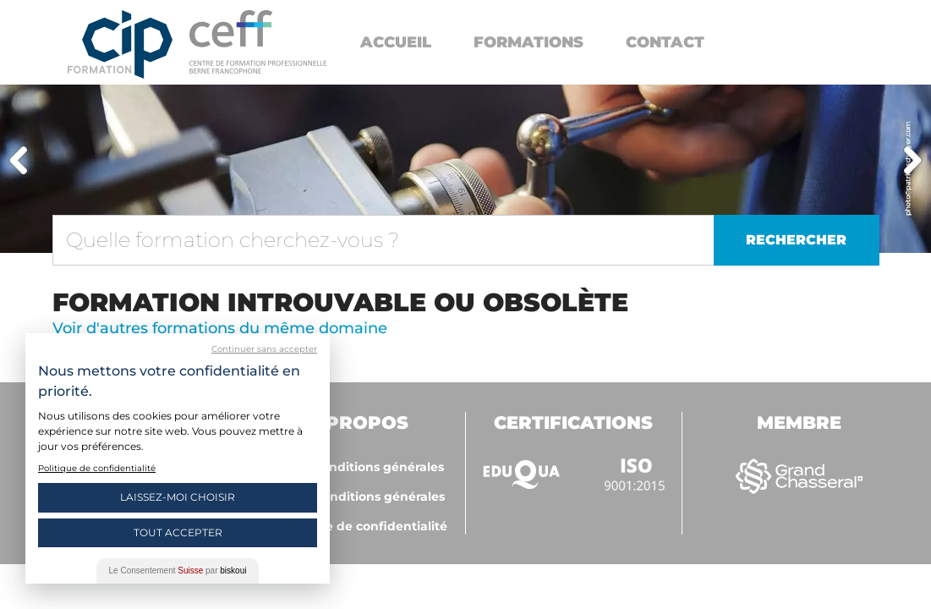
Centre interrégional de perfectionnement (120, 44)
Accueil (395, 42)
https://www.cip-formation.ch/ (257, 42)
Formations (528, 42)
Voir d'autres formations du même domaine (219, 328)
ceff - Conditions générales (362, 496)
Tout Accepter (178, 532)
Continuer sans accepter (264, 348)
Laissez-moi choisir (177, 497)
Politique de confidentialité (362, 526)
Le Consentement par (178, 570)
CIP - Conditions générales (362, 467)
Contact (665, 42)
